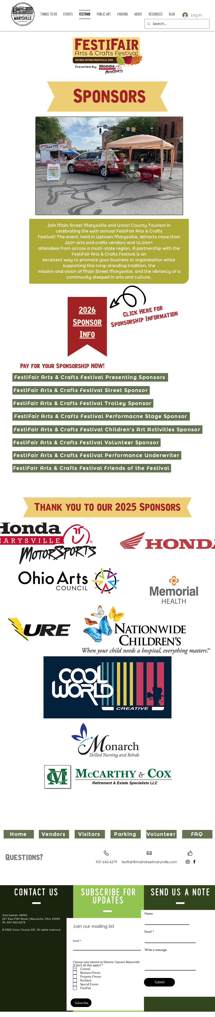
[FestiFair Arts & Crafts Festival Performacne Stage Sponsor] (101, 416)
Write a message (156, 949)
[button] (48, 14)
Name (149, 913)
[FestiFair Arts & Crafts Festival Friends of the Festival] (91, 468)
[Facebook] (194, 861)
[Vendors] (54, 834)
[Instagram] (187, 861)
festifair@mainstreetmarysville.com (149, 862)
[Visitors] (90, 834)
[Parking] (125, 834)
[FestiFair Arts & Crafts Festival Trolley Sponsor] (82, 403)
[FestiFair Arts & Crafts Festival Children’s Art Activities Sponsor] (107, 429)
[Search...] (176, 23)
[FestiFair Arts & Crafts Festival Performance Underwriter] (96, 455)
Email (76, 941)
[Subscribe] (81, 1002)
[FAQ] (197, 834)
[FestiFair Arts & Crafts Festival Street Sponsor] (81, 390)
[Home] (19, 834)
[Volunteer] (161, 834)
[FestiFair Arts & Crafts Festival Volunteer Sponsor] (86, 442)
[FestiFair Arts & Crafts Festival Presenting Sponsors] (90, 377)
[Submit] (159, 982)
